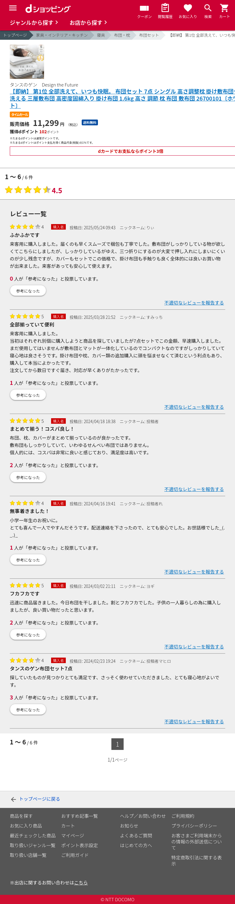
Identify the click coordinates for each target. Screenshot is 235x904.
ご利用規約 (182, 816)
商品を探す (21, 816)
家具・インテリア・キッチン (62, 35)
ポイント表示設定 (79, 845)
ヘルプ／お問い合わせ (143, 816)
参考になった (28, 291)
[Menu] (13, 8)
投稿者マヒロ (158, 661)
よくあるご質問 (136, 835)
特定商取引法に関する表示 (196, 860)
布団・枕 (122, 35)
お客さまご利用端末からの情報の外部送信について (196, 841)
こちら (81, 882)
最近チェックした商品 (33, 835)
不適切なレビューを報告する (194, 302)
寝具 (101, 35)
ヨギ (150, 586)
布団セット (149, 35)
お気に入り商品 (26, 825)
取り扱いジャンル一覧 (32, 845)
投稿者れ (154, 503)
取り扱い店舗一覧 (28, 855)
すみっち (154, 317)
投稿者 (152, 421)
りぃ (150, 227)
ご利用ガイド (75, 855)
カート (68, 825)
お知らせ (129, 825)
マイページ (72, 835)
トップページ (15, 35)
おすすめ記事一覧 (79, 816)
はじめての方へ (136, 845)
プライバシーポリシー (194, 825)
